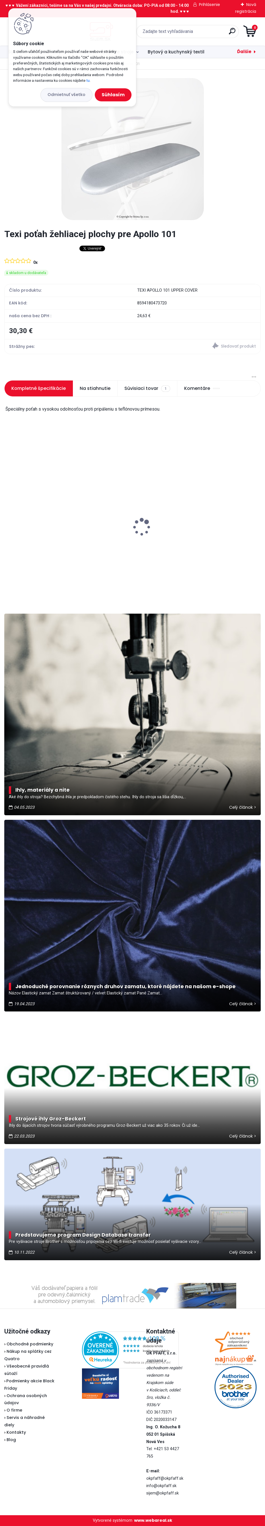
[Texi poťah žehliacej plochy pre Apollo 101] (132, 149)
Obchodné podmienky (30, 1344)
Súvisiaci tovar (147, 388)
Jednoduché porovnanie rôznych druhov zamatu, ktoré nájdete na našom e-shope (125, 986)
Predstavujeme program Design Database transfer (83, 1235)
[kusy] (30, 584)
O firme (14, 1410)
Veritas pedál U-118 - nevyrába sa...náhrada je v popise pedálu (191, 538)
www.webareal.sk (153, 1520)
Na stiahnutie (95, 388)
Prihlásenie (209, 4)
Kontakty (16, 1432)
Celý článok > (242, 807)
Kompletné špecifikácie (38, 388)
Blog (11, 1440)
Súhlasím (113, 94)
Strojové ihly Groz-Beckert (50, 1118)
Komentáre (202, 388)
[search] (201, 33)
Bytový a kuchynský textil (176, 52)
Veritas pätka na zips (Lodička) (43, 520)
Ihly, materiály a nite (42, 790)
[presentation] (8, 518)
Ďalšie (244, 52)
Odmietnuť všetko (66, 94)
